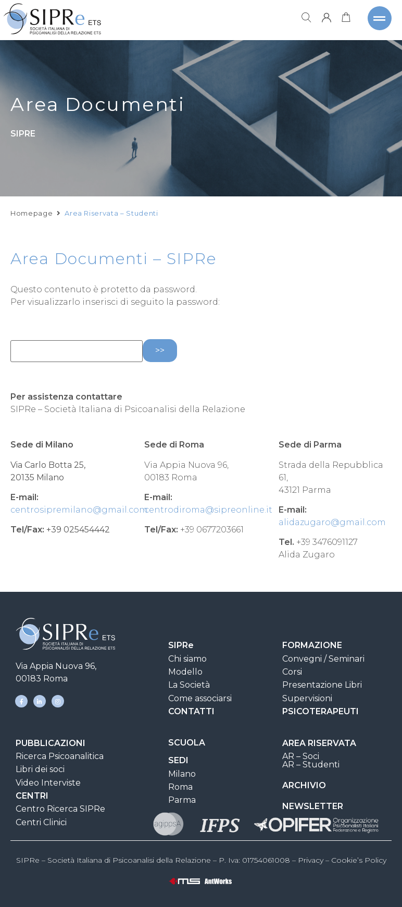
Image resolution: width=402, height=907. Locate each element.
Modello (185, 672)
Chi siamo (187, 659)
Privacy (310, 860)
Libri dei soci (40, 769)
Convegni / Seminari (323, 659)
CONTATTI (191, 711)
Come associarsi (200, 698)
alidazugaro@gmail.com (332, 522)
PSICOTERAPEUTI (320, 711)
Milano (182, 774)
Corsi (292, 672)
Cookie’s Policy (358, 860)
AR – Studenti (311, 764)
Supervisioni (307, 698)
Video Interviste (48, 783)
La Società (189, 685)
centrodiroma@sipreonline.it (208, 510)
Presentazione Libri (322, 685)
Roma (180, 787)
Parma (182, 800)
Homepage (31, 222)
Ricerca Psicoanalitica (60, 756)
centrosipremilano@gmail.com (79, 510)
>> (160, 350)
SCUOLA (186, 743)
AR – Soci (300, 756)
